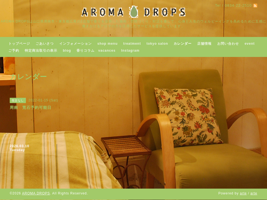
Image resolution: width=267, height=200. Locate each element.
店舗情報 (204, 44)
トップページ (19, 44)
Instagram (130, 50)
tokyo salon (157, 44)
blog (67, 50)
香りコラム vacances (95, 50)
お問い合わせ (228, 44)
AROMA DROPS (36, 193)
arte (243, 193)
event (249, 44)
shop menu (107, 44)
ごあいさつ (45, 44)
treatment (132, 44)
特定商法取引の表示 (41, 50)
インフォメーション (75, 44)
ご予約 (13, 50)
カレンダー (183, 44)
